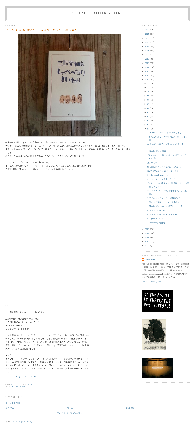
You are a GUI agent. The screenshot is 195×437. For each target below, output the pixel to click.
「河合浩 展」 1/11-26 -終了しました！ (165, 206)
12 (148, 83)
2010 (147, 241)
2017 (147, 67)
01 (148, 129)
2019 (147, 59)
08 (148, 100)
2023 (147, 42)
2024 (147, 38)
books (15, 387)
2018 (147, 63)
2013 (147, 229)
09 (148, 95)
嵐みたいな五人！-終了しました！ (163, 171)
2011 (147, 237)
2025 (147, 34)
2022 (147, 46)
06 (148, 108)
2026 (147, 30)
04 (148, 116)
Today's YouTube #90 (156, 210)
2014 (147, 79)
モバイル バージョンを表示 (69, 413)
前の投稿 (130, 408)
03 (148, 120)
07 (148, 104)
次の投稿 (9, 408)
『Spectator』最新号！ (157, 223)
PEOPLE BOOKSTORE (97, 13)
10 (148, 91)
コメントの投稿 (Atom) (21, 421)
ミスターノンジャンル (157, 218)
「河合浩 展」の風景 (156, 151)
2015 (147, 75)
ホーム (70, 408)
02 (148, 125)
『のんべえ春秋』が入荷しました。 (163, 202)
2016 (147, 71)
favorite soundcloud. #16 (157, 175)
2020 (147, 54)
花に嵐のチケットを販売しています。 (164, 167)
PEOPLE (23, 387)
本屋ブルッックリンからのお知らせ (163, 198)
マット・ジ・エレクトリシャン (161, 179)
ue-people (150, 259)
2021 (147, 50)
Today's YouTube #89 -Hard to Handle (163, 214)
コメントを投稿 (12, 403)
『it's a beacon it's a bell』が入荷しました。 (166, 132)
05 (148, 112)
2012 (147, 233)
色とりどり (152, 162)
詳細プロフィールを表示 (151, 282)
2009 (147, 245)
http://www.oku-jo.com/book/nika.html (21, 377)
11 (148, 87)
